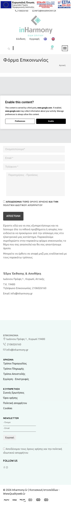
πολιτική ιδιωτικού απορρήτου (23, 205)
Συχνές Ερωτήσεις (13, 392)
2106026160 (21, 11)
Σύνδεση (20, 39)
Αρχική (62, 65)
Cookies (7, 408)
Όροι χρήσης (10, 397)
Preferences (20, 121)
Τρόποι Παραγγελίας (15, 363)
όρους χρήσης (39, 201)
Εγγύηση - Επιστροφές (16, 379)
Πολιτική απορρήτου (15, 403)
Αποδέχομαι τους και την (30, 203)
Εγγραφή (34, 39)
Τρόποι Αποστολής (14, 373)
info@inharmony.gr (44, 11)
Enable (51, 121)
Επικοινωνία (10, 335)
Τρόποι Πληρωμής (13, 368)
